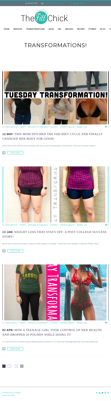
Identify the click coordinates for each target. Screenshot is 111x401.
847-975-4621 (33, 3)
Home (6, 29)
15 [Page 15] (16, 366)
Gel (59, 29)
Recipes (81, 29)
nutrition (54, 127)
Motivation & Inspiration (38, 127)
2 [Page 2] (9, 366)
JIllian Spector (11, 127)
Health (23, 127)
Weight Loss (82, 127)
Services (17, 29)
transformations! (67, 127)
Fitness (92, 29)
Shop (51, 29)
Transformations (35, 29)
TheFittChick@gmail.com (53, 3)
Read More (15, 153)
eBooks (69, 29)
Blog (102, 29)
